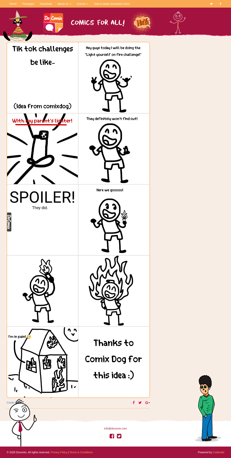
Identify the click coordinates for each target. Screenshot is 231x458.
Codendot (218, 452)
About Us (64, 3)
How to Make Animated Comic (112, 3)
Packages (28, 3)
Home (13, 3)
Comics (83, 3)
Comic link (13, 402)
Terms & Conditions (81, 452)
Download (46, 3)
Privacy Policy (59, 452)
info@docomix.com (115, 428)
